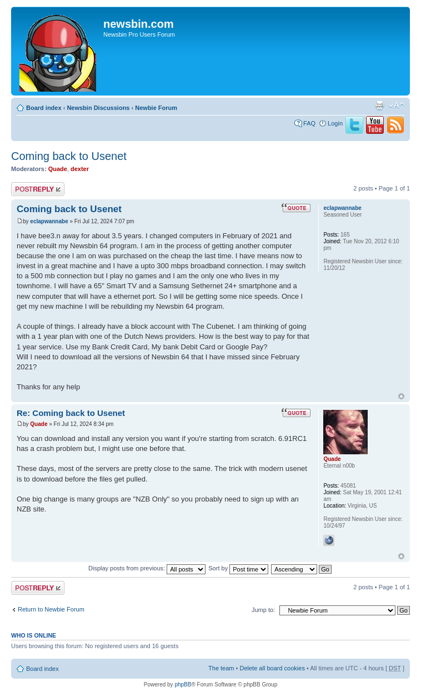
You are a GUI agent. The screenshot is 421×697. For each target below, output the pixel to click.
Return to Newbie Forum (51, 609)
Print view (379, 106)
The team (221, 668)
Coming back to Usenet (69, 156)
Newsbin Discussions (98, 107)
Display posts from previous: (147, 568)
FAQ (309, 123)
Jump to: (263, 609)
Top (401, 396)
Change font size (396, 106)
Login (335, 123)
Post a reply (37, 189)
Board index (44, 107)
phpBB (182, 684)
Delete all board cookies (271, 668)
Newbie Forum (156, 107)
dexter (80, 169)
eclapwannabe (49, 221)
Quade (57, 169)
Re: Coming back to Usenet (71, 413)
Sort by (238, 568)
